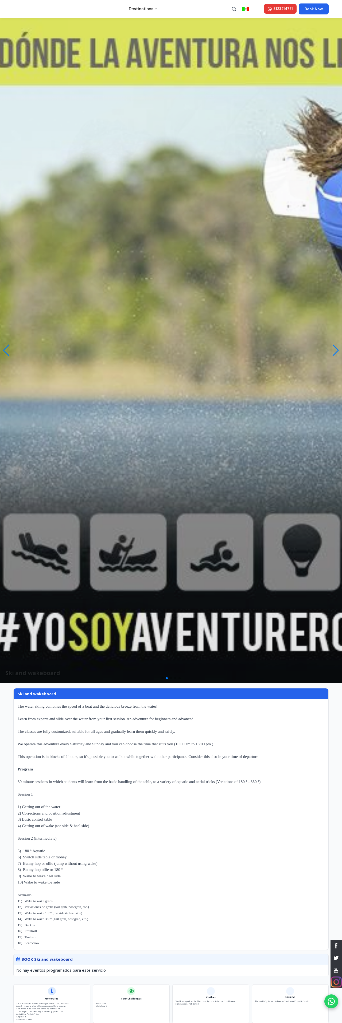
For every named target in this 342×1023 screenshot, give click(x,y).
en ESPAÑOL (252, 9)
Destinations (143, 8)
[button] (335, 350)
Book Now (314, 8)
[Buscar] (234, 9)
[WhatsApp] (331, 1001)
